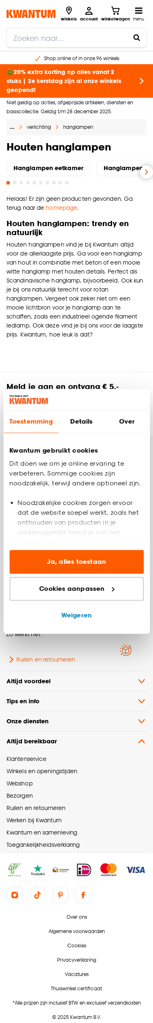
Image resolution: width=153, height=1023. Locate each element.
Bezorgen (20, 795)
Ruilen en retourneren (41, 659)
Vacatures (77, 974)
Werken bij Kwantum (34, 820)
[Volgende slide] (146, 172)
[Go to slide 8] (53, 182)
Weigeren (76, 615)
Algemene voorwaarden (77, 931)
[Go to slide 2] (14, 182)
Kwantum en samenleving (42, 832)
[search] (76, 37)
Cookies (76, 945)
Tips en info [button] (76, 701)
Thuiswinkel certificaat (76, 988)
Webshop (20, 783)
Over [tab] (127, 422)
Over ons (77, 917)
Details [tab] (81, 422)
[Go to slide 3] (21, 182)
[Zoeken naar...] (137, 38)
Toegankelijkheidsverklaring (43, 844)
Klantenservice (27, 758)
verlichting (39, 127)
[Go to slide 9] (60, 182)
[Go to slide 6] (40, 182)
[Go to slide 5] (34, 182)
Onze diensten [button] (76, 721)
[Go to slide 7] (47, 182)
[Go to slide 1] (8, 182)
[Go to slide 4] (27, 182)
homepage (61, 207)
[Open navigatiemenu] (138, 14)
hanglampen (78, 127)
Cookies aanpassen (76, 588)
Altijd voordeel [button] (76, 681)
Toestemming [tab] (31, 422)
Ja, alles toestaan (76, 562)
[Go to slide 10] (67, 182)
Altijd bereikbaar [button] (76, 741)
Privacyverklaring (76, 960)
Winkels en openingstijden (42, 770)
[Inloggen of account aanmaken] (89, 14)
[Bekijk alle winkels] (69, 14)
